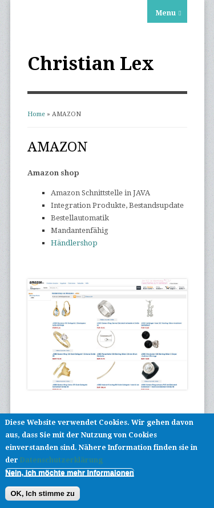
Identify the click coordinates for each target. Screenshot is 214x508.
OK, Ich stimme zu (42, 493)
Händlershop (74, 243)
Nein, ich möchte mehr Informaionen (69, 472)
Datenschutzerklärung (61, 460)
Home (36, 114)
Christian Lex (90, 64)
